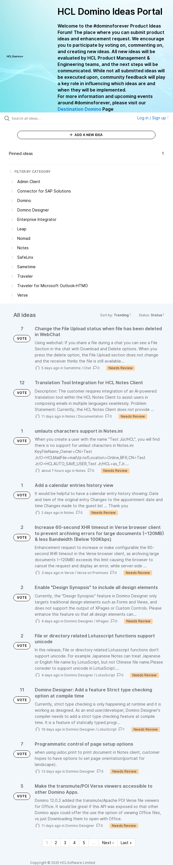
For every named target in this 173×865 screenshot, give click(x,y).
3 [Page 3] (65, 842)
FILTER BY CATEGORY (30, 171)
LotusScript (105, 675)
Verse (69, 573)
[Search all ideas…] (43, 118)
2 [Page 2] (56, 842)
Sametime (72, 368)
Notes (70, 416)
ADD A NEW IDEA (86, 135)
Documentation (90, 416)
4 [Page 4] (74, 842)
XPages (102, 621)
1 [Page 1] (47, 842)
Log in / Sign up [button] (153, 117)
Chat (87, 368)
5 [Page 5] (84, 842)
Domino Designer (78, 621)
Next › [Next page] (108, 842)
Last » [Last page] (126, 842)
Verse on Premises (92, 573)
